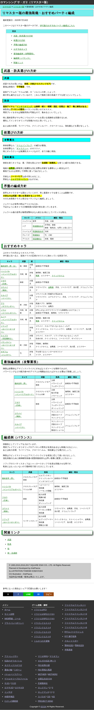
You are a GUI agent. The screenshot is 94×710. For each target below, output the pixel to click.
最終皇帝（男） (21, 383)
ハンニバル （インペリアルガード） (9, 274)
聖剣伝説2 (69, 645)
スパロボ (42, 696)
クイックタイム (58, 276)
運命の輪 (8, 670)
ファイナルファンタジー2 (76, 609)
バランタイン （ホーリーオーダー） (8, 345)
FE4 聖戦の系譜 (45, 670)
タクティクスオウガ (13, 665)
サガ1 (6, 683)
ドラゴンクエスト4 (42, 627)
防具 (9, 544)
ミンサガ (8, 692)
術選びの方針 (19, 40)
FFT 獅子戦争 (70, 636)
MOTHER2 (52, 674)
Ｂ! (38, 594)
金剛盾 (12, 168)
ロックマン (43, 687)
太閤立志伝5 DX (45, 679)
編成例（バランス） (22, 58)
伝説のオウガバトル (13, 661)
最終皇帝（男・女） (9, 266)
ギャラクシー (22, 148)
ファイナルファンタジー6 (76, 627)
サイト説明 (9, 614)
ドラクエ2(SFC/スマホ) (44, 618)
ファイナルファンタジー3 (76, 614)
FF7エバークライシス (74, 632)
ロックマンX (43, 692)
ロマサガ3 (19, 687)
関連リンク (18, 63)
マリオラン (54, 656)
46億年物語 (9, 696)
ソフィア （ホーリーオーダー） (8, 329)
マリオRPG (43, 656)
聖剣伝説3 (79, 645)
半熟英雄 (68, 650)
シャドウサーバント (19, 179)
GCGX (43, 707)
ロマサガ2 (7, 7)
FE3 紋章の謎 (44, 665)
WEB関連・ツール (12, 618)
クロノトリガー (71, 641)
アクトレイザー (11, 656)
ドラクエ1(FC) (40, 609)
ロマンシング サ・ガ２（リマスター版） (24, 2)
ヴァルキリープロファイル (16, 679)
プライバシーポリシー (14, 623)
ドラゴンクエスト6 (42, 636)
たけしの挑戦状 (11, 701)
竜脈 (37, 276)
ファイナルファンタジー (75, 605)
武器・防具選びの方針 (23, 36)
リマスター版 (18, 7)
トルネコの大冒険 (42, 641)
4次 (53, 696)
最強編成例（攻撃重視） (24, 54)
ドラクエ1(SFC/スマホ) (44, 614)
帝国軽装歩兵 (38, 231)
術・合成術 (12, 553)
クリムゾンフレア (24, 145)
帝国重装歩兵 (38, 226)
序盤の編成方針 (20, 45)
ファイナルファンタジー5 (76, 623)
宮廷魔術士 (37, 239)
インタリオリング (24, 106)
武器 (9, 540)
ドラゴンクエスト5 (42, 632)
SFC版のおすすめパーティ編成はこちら (57, 25)
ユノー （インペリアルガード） (9, 320)
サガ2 (13, 683)
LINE (28, 594)
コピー (49, 594)
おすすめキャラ (20, 49)
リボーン (18, 670)
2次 (48, 696)
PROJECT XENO (45, 701)
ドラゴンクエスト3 (42, 623)
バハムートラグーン (13, 674)
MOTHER (42, 674)
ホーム (7, 609)
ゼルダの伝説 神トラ (47, 661)
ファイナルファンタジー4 (76, 618)
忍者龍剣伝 (43, 683)
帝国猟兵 (36, 235)
